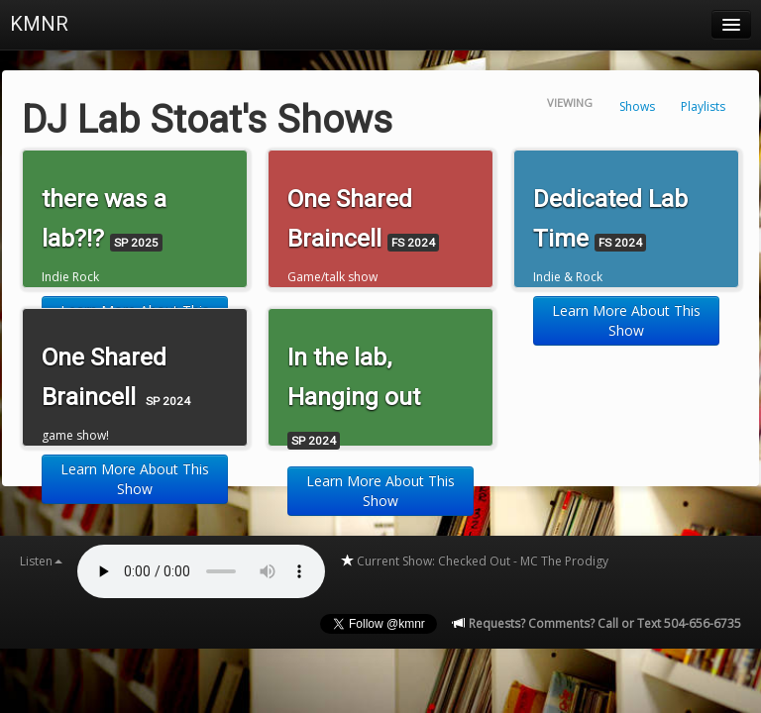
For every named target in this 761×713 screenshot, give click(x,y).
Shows (637, 106)
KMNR (39, 24)
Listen (41, 561)
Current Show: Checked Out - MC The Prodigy (474, 561)
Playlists (703, 106)
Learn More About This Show (626, 320)
